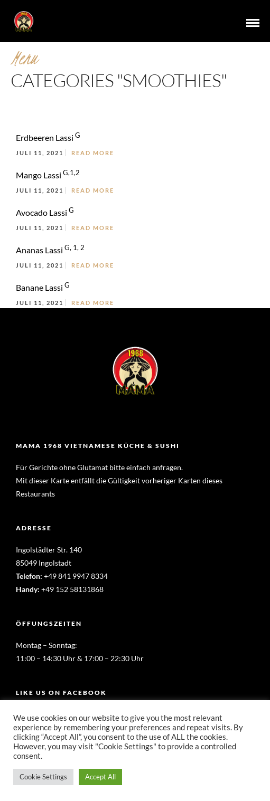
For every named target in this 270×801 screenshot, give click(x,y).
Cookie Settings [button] (43, 777)
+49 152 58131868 (72, 589)
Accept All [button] (100, 777)
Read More (92, 152)
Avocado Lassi (45, 212)
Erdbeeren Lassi (48, 137)
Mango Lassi (48, 175)
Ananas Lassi (50, 250)
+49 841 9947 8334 (76, 575)
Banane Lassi (43, 287)
